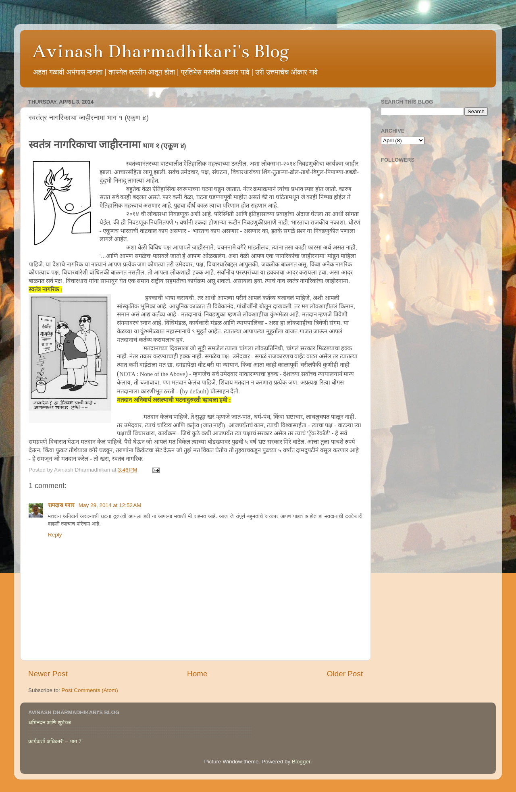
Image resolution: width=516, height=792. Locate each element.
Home (197, 673)
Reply (55, 535)
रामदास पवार (62, 505)
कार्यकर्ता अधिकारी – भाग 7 (54, 741)
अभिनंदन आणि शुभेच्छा (49, 722)
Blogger (301, 762)
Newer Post (48, 673)
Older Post (345, 673)
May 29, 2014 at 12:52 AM (110, 505)
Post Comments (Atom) (90, 690)
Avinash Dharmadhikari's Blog (160, 51)
